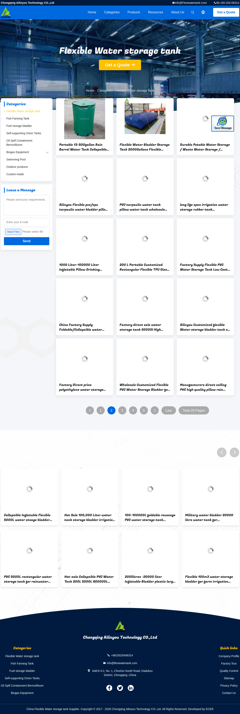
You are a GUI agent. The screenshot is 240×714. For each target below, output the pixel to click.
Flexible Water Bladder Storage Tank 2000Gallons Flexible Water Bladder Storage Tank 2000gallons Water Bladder (145, 147)
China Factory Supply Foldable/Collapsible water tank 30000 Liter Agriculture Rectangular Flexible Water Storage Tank (82, 327)
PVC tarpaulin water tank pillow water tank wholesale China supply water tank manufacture (142, 207)
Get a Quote (226, 12)
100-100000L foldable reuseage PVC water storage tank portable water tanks (150, 517)
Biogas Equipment (17, 152)
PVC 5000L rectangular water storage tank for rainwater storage (28, 579)
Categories (112, 12)
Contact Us (229, 693)
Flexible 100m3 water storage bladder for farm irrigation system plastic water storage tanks (209, 579)
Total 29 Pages (194, 410)
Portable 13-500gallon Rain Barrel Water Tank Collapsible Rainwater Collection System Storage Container (83, 147)
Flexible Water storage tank (23, 111)
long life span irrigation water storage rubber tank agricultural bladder (204, 207)
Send (26, 241)
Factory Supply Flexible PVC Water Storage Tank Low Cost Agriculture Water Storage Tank (204, 267)
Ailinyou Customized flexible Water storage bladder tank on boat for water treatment (205, 327)
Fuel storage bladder (19, 125)
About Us (177, 12)
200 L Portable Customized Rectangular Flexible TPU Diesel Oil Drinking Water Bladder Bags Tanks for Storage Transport (145, 267)
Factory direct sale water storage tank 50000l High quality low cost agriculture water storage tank (142, 327)
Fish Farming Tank (17, 118)
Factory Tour (229, 663)
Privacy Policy (229, 685)
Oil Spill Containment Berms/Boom (19, 142)
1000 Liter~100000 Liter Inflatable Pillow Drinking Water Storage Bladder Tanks (83, 267)
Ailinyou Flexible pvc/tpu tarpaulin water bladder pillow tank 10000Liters (83, 207)
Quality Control (229, 670)
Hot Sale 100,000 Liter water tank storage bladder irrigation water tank (89, 517)
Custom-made (15, 174)
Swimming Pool (15, 159)
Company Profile (229, 656)
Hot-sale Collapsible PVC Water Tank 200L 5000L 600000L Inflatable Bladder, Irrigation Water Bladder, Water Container (89, 579)
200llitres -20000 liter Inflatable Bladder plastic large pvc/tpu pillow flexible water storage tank (150, 579)
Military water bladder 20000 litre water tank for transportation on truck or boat (209, 517)
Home (92, 12)
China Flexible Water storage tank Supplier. (53, 709)
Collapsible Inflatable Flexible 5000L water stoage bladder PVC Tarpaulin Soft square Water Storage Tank (27, 517)
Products (134, 12)
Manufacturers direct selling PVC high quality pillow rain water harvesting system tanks (203, 387)
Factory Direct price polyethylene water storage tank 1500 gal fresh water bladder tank (81, 387)
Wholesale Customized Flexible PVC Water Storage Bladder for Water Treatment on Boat (144, 387)
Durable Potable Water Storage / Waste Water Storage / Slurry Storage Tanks (205, 147)
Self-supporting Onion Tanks (23, 133)
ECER (210, 709)
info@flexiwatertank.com (191, 2)
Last (168, 410)
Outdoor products (17, 166)
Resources (155, 12)
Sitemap (229, 678)
